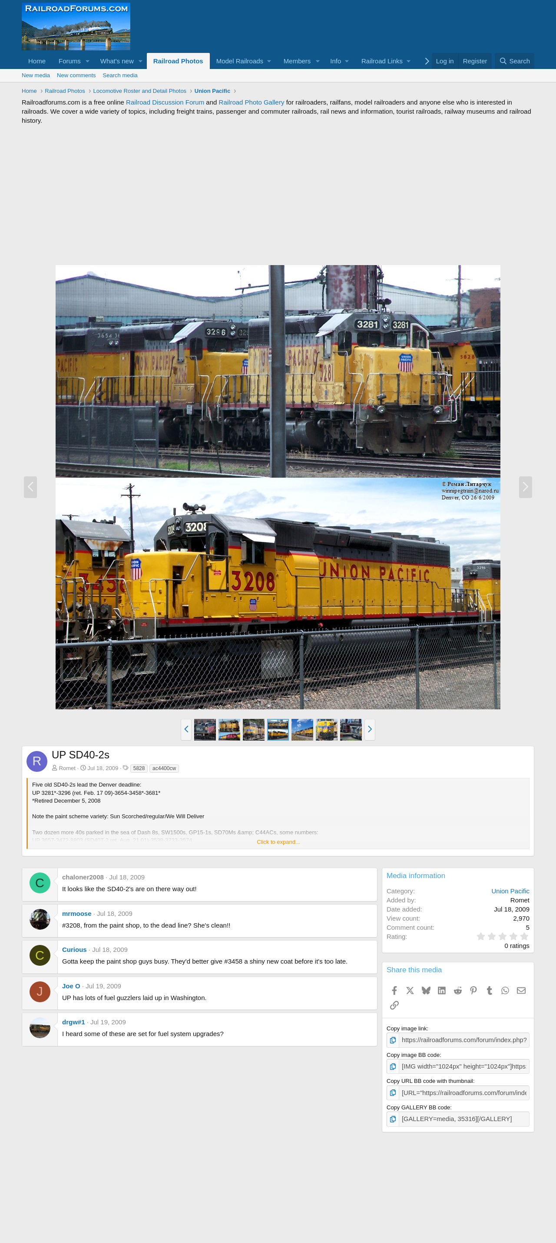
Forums (70, 61)
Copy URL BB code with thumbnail (430, 1079)
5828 (139, 768)
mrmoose (77, 913)
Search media (120, 75)
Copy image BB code (413, 1053)
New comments (76, 75)
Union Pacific (510, 891)
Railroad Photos (178, 61)
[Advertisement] (278, 195)
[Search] (514, 61)
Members (297, 61)
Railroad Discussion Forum (165, 102)
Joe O (71, 986)
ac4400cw (164, 768)
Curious (74, 949)
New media (36, 75)
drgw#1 (73, 1022)
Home (37, 61)
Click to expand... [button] (278, 842)
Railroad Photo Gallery (252, 102)
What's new (117, 61)
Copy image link (407, 1028)
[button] (88, 61)
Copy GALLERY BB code (418, 1104)
